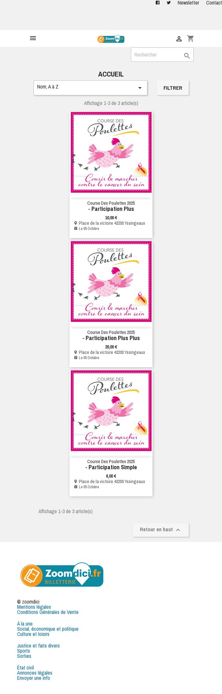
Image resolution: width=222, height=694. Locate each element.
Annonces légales (34, 672)
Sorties (24, 655)
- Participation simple (111, 467)
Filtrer (173, 87)
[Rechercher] (162, 54)
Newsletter (188, 2)
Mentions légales (34, 606)
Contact (214, 2)
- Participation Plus (111, 209)
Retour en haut (161, 530)
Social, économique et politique (48, 628)
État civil (25, 667)
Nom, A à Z (90, 87)
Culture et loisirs (33, 633)
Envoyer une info (33, 677)
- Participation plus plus (111, 338)
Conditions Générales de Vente (48, 612)
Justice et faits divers (38, 645)
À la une (25, 623)
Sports (23, 650)
